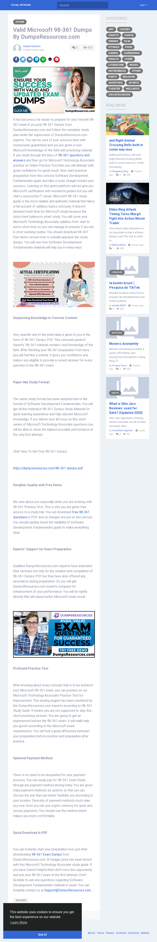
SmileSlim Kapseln (122, 430)
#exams (21, 900)
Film (127, 41)
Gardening (132, 52)
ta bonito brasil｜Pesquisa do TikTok (124, 285)
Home (128, 58)
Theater (114, 88)
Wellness (132, 88)
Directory (134, 932)
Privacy (110, 932)
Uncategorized (119, 94)
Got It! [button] (42, 934)
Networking (117, 70)
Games (113, 52)
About (92, 932)
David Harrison (32, 46)
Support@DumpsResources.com (67, 890)
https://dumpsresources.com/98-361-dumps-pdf (48, 468)
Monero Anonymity (123, 344)
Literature (116, 64)
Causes (125, 29)
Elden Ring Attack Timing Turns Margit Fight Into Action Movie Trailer (127, 216)
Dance (128, 35)
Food (128, 47)
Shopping (116, 82)
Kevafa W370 (119, 305)
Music (134, 64)
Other (20, 21)
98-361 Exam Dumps (47, 854)
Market (145, 932)
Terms (101, 932)
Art (111, 29)
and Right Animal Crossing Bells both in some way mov (126, 144)
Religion (129, 76)
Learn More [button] (18, 922)
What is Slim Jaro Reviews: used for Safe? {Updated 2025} (125, 408)
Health (114, 58)
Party (113, 76)
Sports (134, 82)
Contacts (121, 932)
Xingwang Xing (120, 171)
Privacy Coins (119, 365)
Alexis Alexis (119, 245)
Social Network (21, 5)
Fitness (114, 47)
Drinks (113, 41)
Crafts (114, 35)
